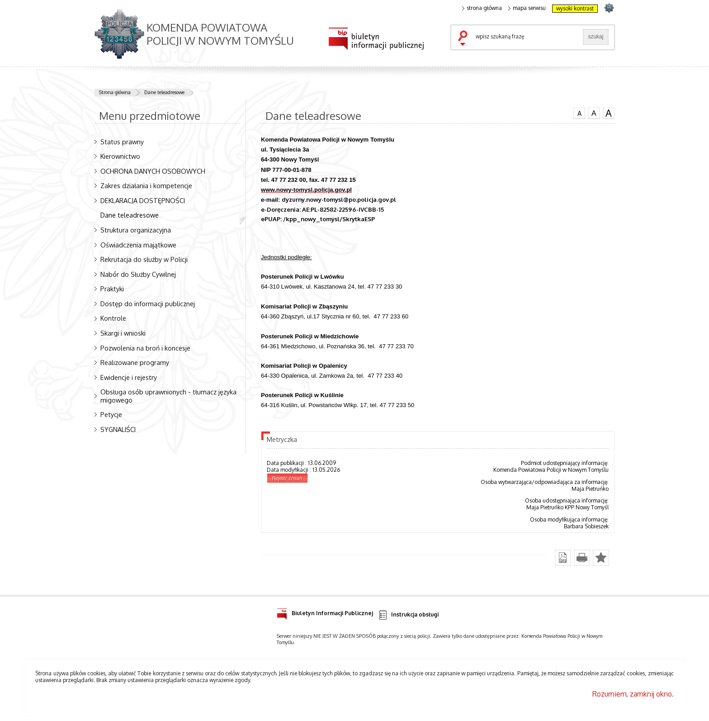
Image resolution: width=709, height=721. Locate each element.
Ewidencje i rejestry (128, 377)
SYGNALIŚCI (118, 429)
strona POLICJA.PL (608, 7)
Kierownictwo (120, 156)
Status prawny (122, 142)
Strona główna (115, 92)
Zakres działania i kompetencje (146, 185)
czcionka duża (608, 113)
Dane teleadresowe (164, 92)
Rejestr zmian (287, 478)
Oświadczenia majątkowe (138, 245)
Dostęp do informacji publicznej (147, 303)
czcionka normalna (579, 112)
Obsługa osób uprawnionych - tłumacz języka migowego (168, 395)
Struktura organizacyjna (135, 230)
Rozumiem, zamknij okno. (633, 693)
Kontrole (113, 318)
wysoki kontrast (575, 8)
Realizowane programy (134, 362)
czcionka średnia (594, 112)
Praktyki (112, 289)
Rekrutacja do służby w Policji (144, 259)
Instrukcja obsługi (408, 615)
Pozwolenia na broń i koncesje (145, 348)
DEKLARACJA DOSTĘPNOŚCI (142, 200)
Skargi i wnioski (123, 333)
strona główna (482, 8)
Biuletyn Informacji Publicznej (325, 611)
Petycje (111, 414)
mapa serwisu (527, 8)
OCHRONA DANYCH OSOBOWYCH (152, 171)
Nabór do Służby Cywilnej (138, 274)
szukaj (465, 39)
